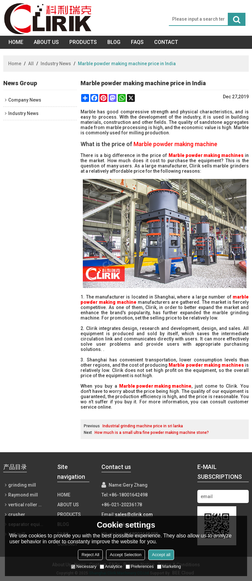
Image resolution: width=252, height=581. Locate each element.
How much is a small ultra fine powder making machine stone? (152, 432)
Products (83, 42)
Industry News (56, 63)
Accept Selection (125, 554)
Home (16, 42)
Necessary (83, 566)
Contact (166, 42)
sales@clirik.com (134, 514)
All (31, 63)
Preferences (140, 566)
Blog (113, 42)
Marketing (169, 566)
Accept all (161, 554)
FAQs (137, 42)
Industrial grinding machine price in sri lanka (142, 426)
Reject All (90, 554)
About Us (46, 42)
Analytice (111, 566)
